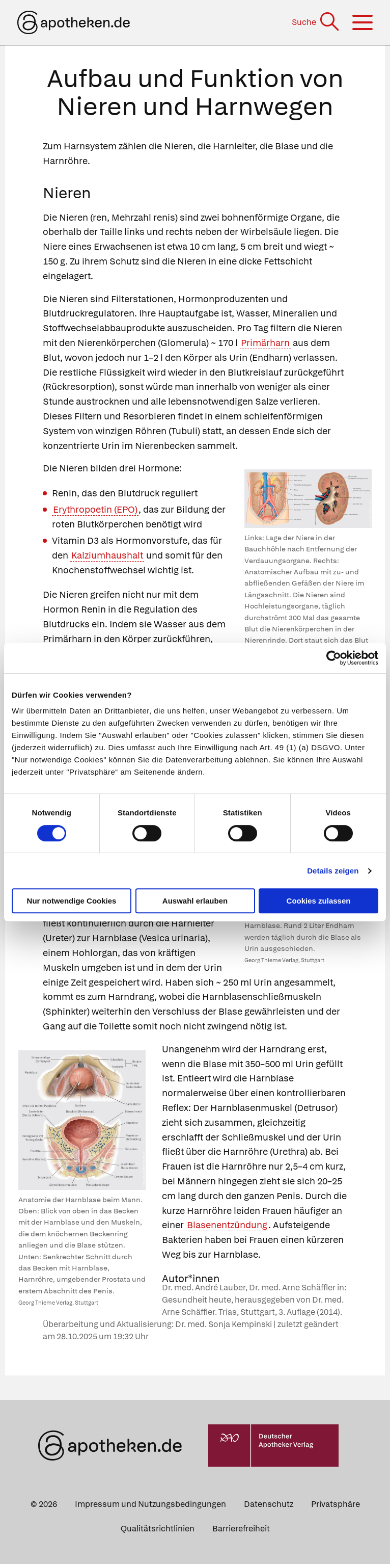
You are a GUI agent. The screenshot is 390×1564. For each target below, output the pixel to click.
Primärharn (265, 343)
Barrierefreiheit (241, 1528)
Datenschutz (268, 1504)
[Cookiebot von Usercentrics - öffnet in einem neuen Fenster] (333, 658)
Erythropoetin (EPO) (95, 509)
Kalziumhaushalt (107, 555)
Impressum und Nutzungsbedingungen (150, 1504)
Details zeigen (332, 870)
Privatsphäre (335, 1504)
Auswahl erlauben (195, 900)
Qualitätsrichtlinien (157, 1528)
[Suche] (316, 22)
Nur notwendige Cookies (72, 900)
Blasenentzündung (227, 1225)
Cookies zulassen (319, 900)
